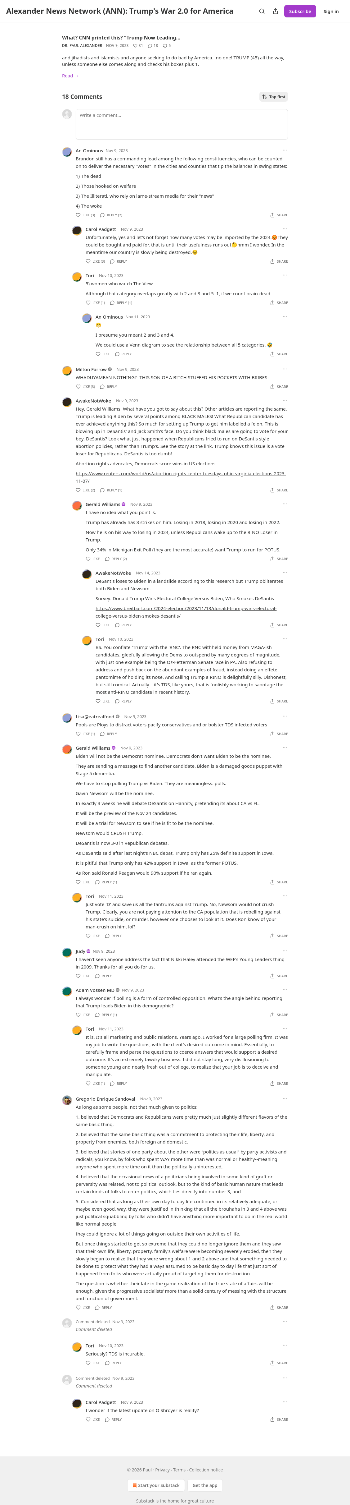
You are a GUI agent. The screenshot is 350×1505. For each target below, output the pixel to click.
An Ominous (89, 150)
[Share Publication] (275, 11)
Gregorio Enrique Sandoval (105, 1099)
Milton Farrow (91, 369)
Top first (273, 96)
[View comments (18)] (153, 45)
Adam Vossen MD (95, 990)
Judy (80, 951)
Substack (145, 1501)
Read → (70, 75)
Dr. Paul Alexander (82, 45)
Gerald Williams (103, 504)
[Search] (262, 11)
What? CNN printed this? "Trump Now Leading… (121, 37)
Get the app (205, 1485)
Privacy (162, 1470)
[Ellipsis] (285, 150)
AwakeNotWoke (93, 401)
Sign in (331, 11)
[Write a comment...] (182, 124)
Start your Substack (155, 1485)
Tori (90, 275)
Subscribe (300, 11)
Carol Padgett (101, 229)
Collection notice (206, 1470)
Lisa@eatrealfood (95, 716)
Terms (179, 1470)
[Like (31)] (138, 45)
